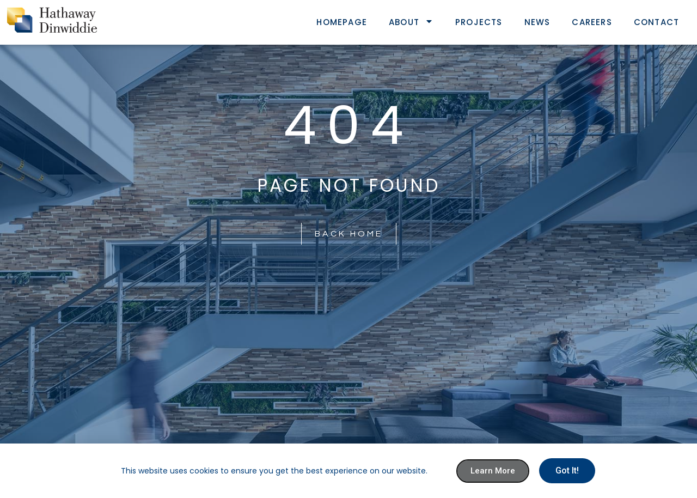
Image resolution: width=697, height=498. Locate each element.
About (411, 22)
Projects (479, 22)
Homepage (341, 22)
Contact (656, 22)
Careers (592, 22)
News (537, 22)
